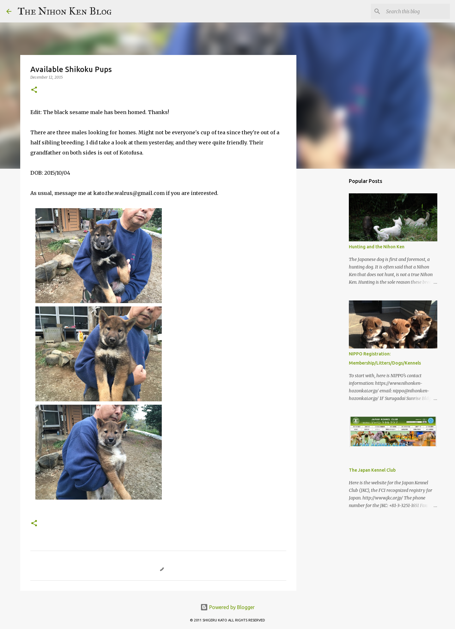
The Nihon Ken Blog (65, 11)
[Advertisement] (328, 273)
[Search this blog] (417, 11)
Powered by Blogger (227, 607)
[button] (34, 90)
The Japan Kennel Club (372, 470)
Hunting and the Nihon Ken (376, 246)
